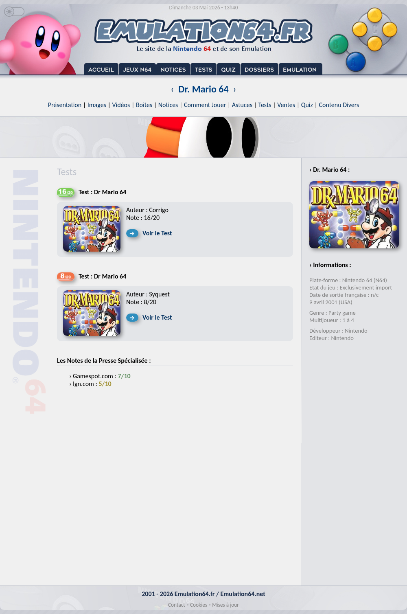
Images (97, 105)
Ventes (286, 105)
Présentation (65, 105)
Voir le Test (157, 233)
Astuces (242, 105)
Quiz (307, 105)
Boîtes (144, 105)
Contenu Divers (339, 105)
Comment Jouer (205, 105)
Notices (168, 105)
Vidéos (121, 105)
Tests (264, 105)
